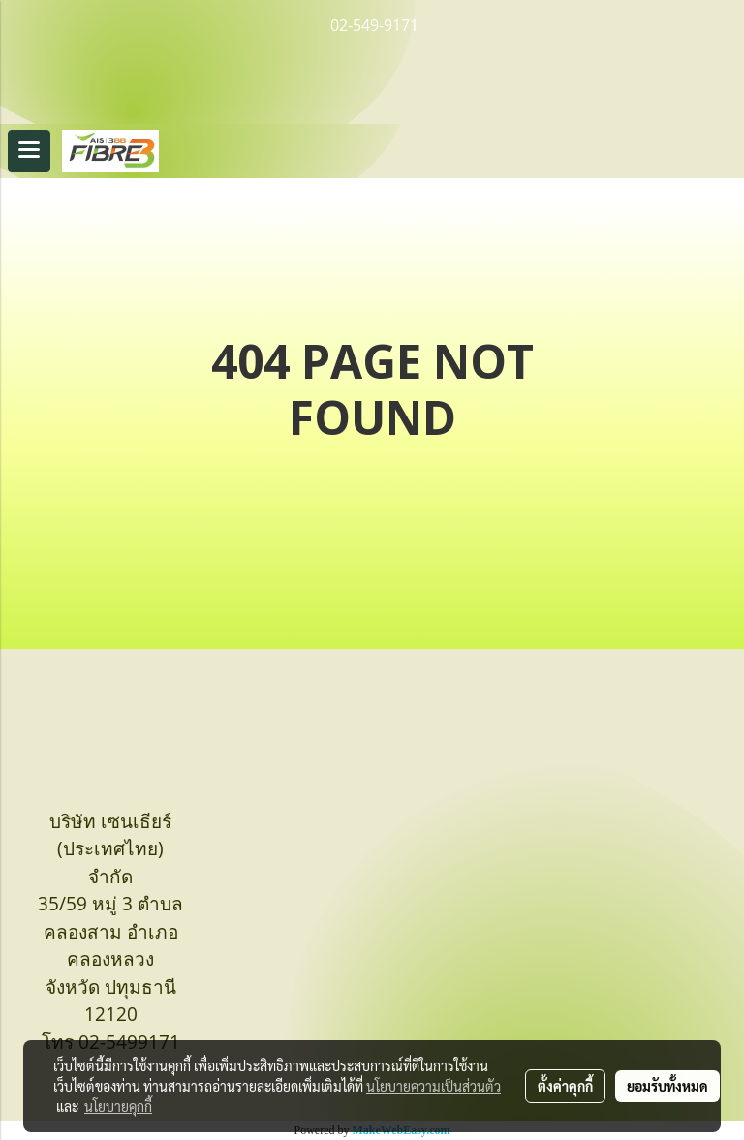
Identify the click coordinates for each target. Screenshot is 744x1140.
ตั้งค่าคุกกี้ (565, 1085)
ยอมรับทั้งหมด (667, 1085)
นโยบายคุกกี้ (118, 1106)
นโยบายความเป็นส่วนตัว (433, 1085)
